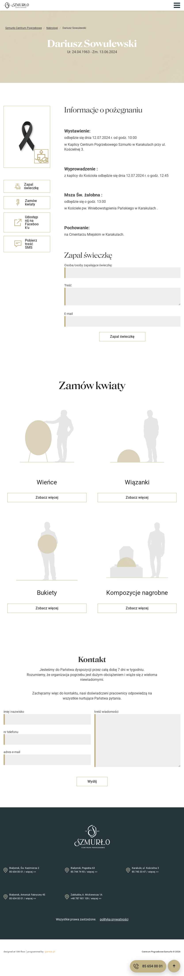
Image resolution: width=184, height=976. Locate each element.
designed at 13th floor (14, 951)
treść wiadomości (137, 739)
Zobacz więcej (47, 497)
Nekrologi (52, 28)
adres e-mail (47, 755)
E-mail (122, 317)
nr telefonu (47, 735)
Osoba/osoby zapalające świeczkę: (122, 269)
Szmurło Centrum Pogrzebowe (23, 28)
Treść (122, 295)
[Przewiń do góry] (174, 966)
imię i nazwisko (47, 715)
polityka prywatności (114, 919)
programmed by (41, 951)
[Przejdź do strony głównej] (16, 5)
